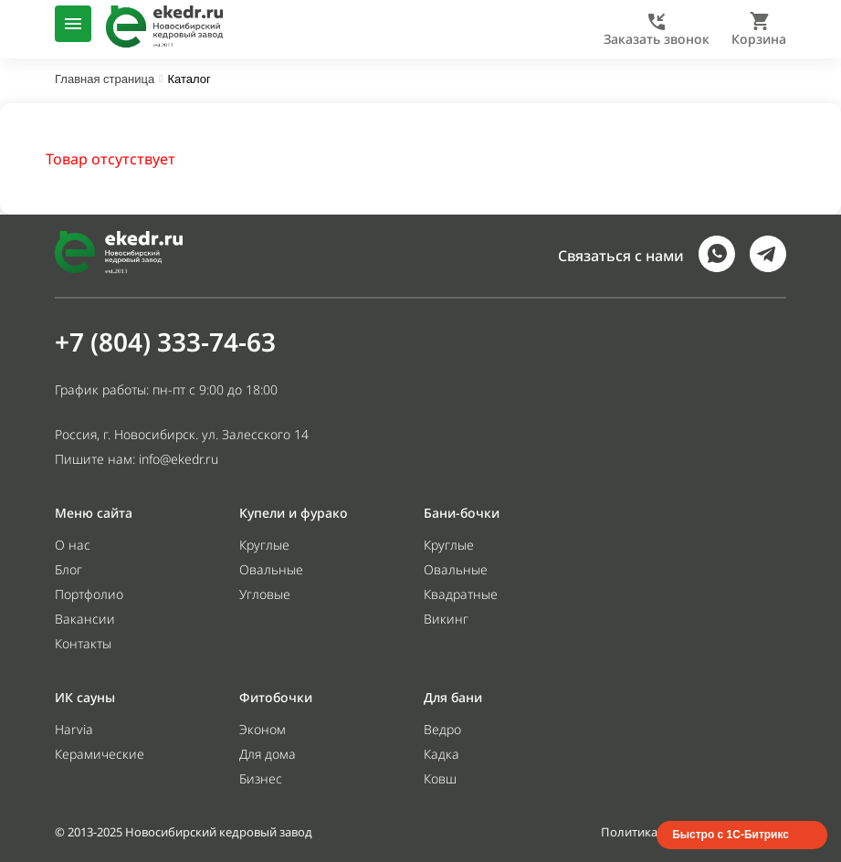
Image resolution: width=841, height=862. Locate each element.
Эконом (262, 729)
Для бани (453, 697)
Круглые (264, 544)
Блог (68, 569)
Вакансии (85, 618)
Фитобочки (275, 697)
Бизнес (260, 778)
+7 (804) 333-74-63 (165, 341)
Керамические (99, 753)
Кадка (441, 753)
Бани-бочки (461, 512)
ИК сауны (85, 697)
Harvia (74, 729)
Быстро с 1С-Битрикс (730, 834)
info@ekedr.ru (178, 459)
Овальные (271, 569)
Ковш (440, 778)
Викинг (446, 618)
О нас (72, 544)
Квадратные (461, 594)
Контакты (83, 643)
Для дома (267, 753)
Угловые (264, 594)
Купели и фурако (293, 512)
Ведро (442, 729)
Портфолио (89, 594)
